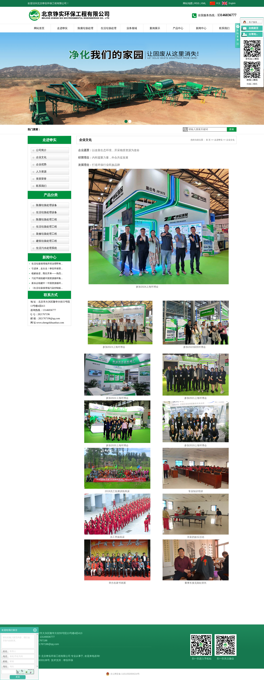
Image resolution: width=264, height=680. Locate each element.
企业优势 (41, 164)
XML (203, 3)
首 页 (208, 140)
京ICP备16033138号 (39, 660)
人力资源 (41, 171)
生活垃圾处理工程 (46, 226)
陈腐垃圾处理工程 (46, 219)
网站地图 (188, 3)
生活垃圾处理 (108, 28)
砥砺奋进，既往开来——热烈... (47, 273)
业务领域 (132, 28)
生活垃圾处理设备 (46, 212)
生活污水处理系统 (46, 248)
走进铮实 (62, 28)
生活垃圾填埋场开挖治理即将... (47, 263)
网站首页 (39, 28)
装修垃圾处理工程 (46, 233)
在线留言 (253, 28)
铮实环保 (68, 660)
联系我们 (224, 28)
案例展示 (155, 28)
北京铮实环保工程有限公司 (55, 656)
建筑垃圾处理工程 (46, 240)
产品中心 (178, 28)
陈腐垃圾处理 (85, 28)
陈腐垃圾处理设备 (46, 205)
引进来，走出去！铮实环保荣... (47, 268)
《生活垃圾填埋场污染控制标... (47, 288)
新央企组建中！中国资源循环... (47, 283)
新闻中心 (201, 28)
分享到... (253, 34)
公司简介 (41, 150)
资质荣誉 (41, 178)
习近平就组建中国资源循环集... (47, 278)
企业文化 (41, 157)
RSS (196, 3)
